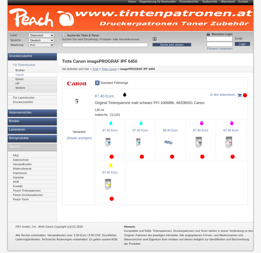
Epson (20, 79)
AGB (16, 181)
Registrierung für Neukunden (158, 1)
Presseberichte (188, 1)
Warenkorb (228, 1)
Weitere (20, 87)
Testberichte (209, 1)
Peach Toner (21, 199)
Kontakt (243, 1)
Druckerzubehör (20, 56)
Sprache (15, 40)
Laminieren (17, 129)
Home (132, 1)
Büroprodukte (19, 138)
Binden (14, 121)
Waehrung (16, 44)
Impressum (20, 173)
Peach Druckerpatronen (28, 194)
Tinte (95, 68)
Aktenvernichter (20, 112)
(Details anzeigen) (79, 138)
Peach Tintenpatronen (27, 190)
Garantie (18, 177)
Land (13, 35)
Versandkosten (22, 164)
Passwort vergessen (220, 48)
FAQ (16, 155)
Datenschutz (21, 159)
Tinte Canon (109, 68)
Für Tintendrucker (24, 64)
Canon (20, 74)
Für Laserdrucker (24, 97)
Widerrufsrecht (22, 168)
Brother (20, 70)
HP (17, 83)
